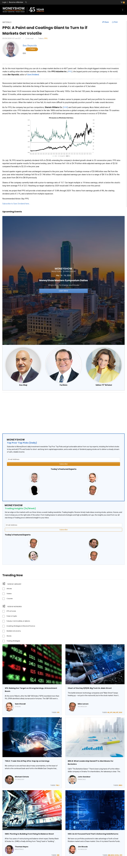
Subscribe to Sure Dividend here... (16, 204)
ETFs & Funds (11, 611)
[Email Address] (63, 459)
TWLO (57, 785)
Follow (31, 49)
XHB (114, 712)
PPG (45, 38)
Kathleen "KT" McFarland (104, 385)
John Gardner (84, 777)
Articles (9, 589)
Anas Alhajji (23, 385)
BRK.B (120, 785)
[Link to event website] (63, 280)
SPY (111, 712)
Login (4, 2)
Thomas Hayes (21, 846)
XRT (117, 712)
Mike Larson (83, 704)
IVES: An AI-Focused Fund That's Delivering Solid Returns (93, 834)
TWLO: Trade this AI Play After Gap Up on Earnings (27, 761)
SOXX (120, 712)
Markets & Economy (14, 631)
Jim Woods (83, 846)
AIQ (109, 712)
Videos (9, 594)
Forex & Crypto (12, 616)
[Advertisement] (63, 411)
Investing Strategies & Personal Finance (21, 626)
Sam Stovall (20, 704)
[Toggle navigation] (123, 10)
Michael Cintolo (22, 777)
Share (105, 22)
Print (115, 22)
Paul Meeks (63, 385)
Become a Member (16, 2)
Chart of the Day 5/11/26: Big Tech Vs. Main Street (90, 688)
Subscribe (64, 464)
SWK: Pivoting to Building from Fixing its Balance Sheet (29, 834)
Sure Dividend (33, 74)
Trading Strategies (13, 641)
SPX (58, 712)
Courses (10, 599)
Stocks (9, 636)
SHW (65, 107)
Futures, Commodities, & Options (18, 621)
